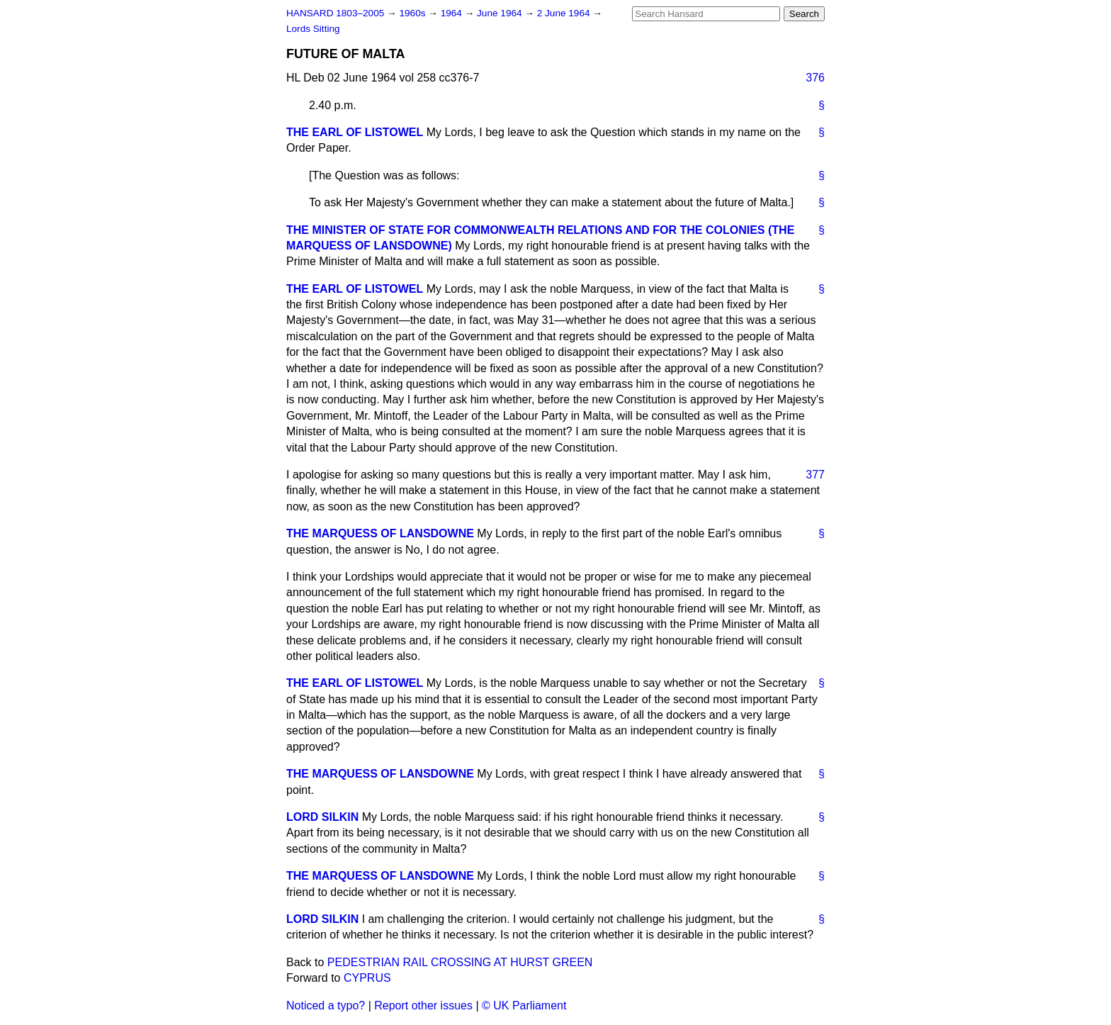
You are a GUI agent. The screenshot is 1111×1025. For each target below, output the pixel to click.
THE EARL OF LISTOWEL (354, 132)
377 (815, 475)
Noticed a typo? (325, 1005)
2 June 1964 (565, 13)
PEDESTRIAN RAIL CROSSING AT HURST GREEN (460, 962)
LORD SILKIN (322, 817)
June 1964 (500, 13)
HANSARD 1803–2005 (335, 13)
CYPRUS (367, 978)
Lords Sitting (313, 28)
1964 (453, 13)
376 (815, 78)
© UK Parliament (524, 1005)
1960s (413, 13)
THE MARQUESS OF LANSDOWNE (380, 533)
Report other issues (423, 1005)
